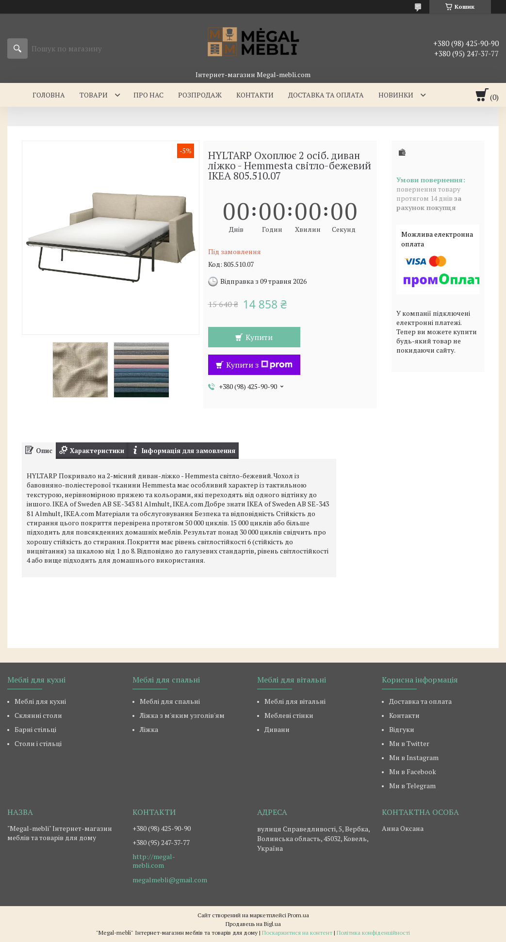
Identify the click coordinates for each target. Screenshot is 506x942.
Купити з (259, 364)
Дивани (277, 729)
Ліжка (149, 729)
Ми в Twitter (409, 743)
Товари (94, 94)
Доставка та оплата (326, 94)
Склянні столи (38, 715)
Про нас (148, 94)
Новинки (395, 94)
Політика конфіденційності (373, 932)
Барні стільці (35, 729)
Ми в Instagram (414, 757)
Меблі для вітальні (295, 701)
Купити (259, 337)
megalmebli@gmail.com (169, 880)
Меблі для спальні (170, 701)
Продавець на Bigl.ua (253, 923)
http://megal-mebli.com (153, 861)
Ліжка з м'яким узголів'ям (182, 715)
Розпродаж (200, 94)
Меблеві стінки (288, 715)
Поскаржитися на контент (297, 932)
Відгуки (401, 729)
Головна (49, 94)
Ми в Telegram (412, 785)
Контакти (255, 94)
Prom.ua (298, 915)
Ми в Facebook (412, 771)
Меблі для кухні (40, 701)
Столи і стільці (38, 743)
